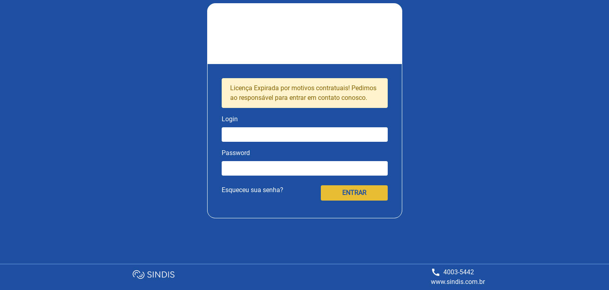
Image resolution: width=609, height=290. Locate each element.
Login (230, 119)
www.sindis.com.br (458, 282)
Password (236, 153)
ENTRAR (354, 193)
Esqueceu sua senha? (252, 190)
